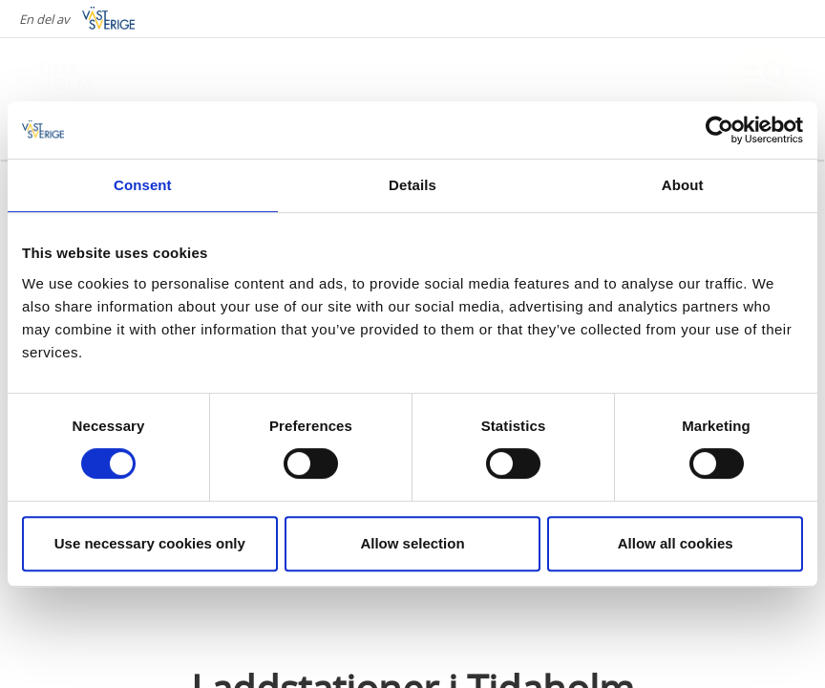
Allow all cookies (675, 543)
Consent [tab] (143, 185)
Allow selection (412, 543)
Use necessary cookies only (149, 543)
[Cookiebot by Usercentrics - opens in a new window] (719, 130)
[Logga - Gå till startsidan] (95, 76)
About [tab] (683, 185)
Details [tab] (412, 185)
